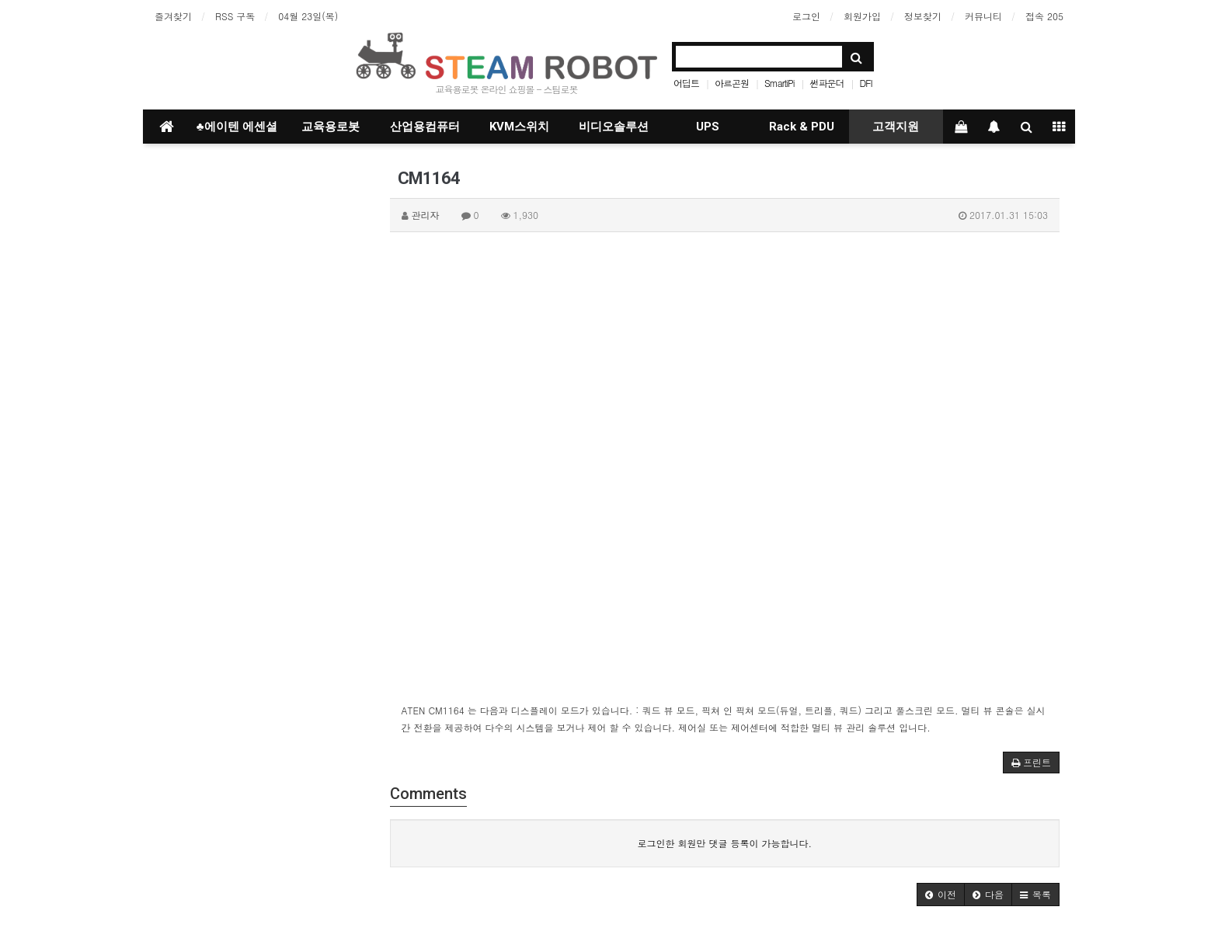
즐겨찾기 (173, 16)
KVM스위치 (519, 127)
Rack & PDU (801, 127)
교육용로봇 (330, 127)
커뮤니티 (983, 16)
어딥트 (686, 82)
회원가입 (862, 16)
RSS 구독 (235, 16)
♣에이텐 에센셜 (237, 127)
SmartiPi (779, 82)
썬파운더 (827, 82)
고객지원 (895, 127)
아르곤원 (732, 82)
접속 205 (1044, 16)
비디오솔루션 (614, 127)
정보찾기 (922, 16)
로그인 (806, 16)
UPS (707, 127)
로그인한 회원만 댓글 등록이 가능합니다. (724, 842)
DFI (866, 82)
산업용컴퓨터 (425, 127)
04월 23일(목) (308, 16)
